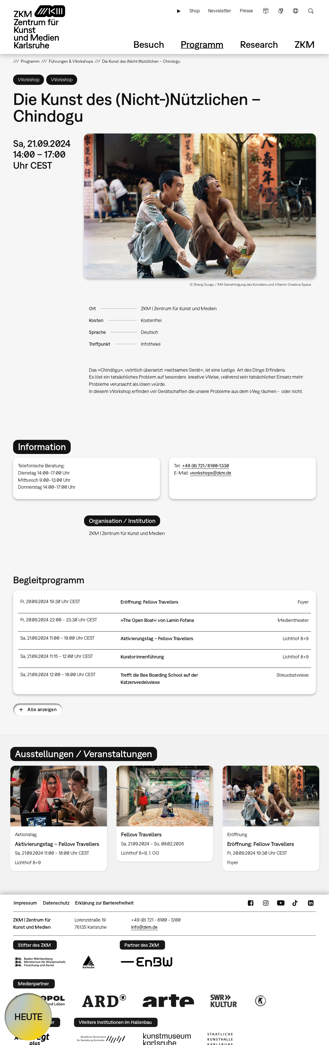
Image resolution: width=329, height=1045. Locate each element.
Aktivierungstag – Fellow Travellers (157, 638)
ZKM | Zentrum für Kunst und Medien (179, 308)
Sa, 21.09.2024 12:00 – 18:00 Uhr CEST (58, 674)
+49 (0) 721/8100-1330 (205, 465)
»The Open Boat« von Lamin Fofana (157, 620)
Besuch (148, 44)
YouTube (281, 903)
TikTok (295, 903)
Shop (194, 10)
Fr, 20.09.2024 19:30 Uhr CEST (50, 601)
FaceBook (250, 903)
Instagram (266, 903)
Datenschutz (56, 903)
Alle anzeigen (42, 709)
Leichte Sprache (266, 11)
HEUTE (28, 1016)
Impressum (25, 903)
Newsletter (219, 10)
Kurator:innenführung (142, 656)
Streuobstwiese (293, 675)
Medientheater (293, 620)
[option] (59, 818)
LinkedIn (311, 903)
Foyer (303, 602)
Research (259, 44)
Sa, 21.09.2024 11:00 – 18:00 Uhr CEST (57, 638)
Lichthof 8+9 (296, 638)
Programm (202, 44)
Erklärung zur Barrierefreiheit (104, 903)
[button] (200, 206)
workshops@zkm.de (210, 473)
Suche (311, 11)
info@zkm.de (144, 927)
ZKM (305, 44)
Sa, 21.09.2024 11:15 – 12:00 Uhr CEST (56, 656)
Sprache (295, 11)
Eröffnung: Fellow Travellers (149, 602)
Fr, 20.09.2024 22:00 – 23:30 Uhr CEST (58, 619)
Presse (246, 10)
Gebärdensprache (281, 11)
